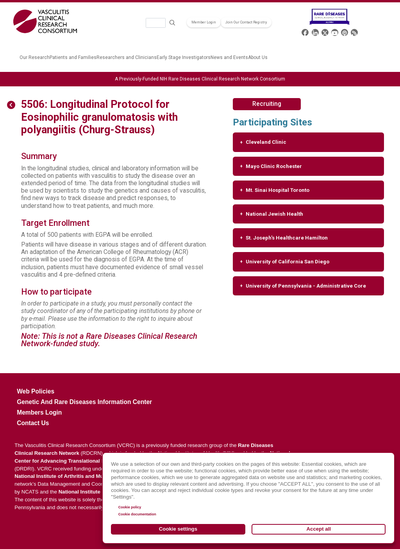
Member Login (203, 22)
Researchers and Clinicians (126, 57)
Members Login (39, 412)
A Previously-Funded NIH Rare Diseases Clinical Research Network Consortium (200, 79)
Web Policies (35, 391)
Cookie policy (129, 507)
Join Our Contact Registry (246, 22)
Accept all (319, 529)
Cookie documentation (137, 514)
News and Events (229, 57)
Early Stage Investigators (184, 57)
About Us (258, 57)
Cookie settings (178, 529)
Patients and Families (73, 57)
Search (173, 23)
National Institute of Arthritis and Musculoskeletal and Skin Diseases (98, 476)
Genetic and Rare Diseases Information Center (84, 402)
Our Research (35, 57)
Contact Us (33, 423)
